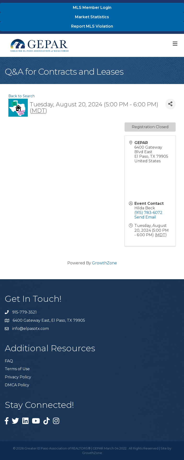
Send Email (145, 217)
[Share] (170, 104)
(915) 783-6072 (148, 212)
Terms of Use (17, 369)
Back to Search (21, 96)
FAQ (9, 361)
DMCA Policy (17, 385)
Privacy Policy (18, 377)
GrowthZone (104, 263)
